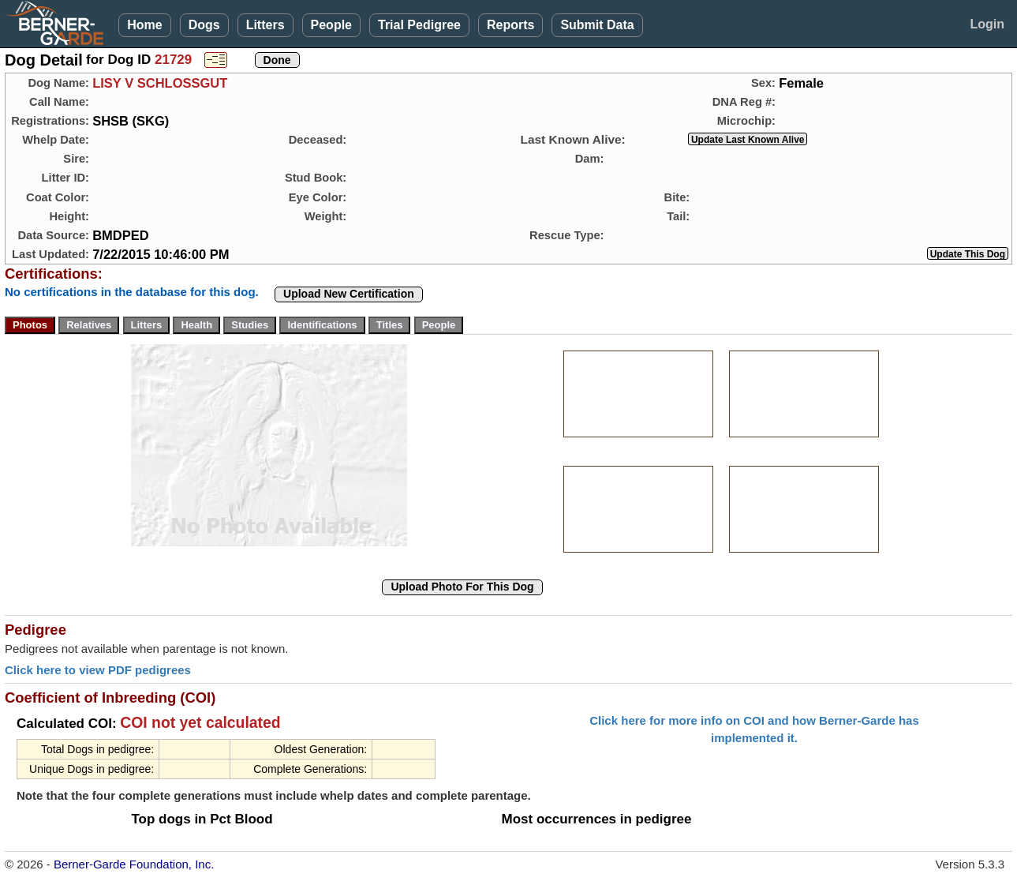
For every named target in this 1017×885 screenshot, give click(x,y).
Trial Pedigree (419, 25)
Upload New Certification (348, 293)
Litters (265, 25)
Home (144, 25)
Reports (510, 25)
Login (987, 24)
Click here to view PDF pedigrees (98, 670)
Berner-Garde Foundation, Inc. (134, 864)
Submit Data (597, 25)
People (331, 25)
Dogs (204, 25)
